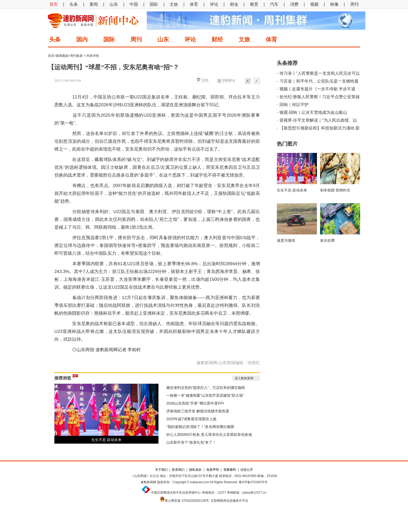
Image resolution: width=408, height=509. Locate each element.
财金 (234, 4)
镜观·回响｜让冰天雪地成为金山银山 (313, 112)
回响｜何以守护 (294, 104)
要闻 (94, 4)
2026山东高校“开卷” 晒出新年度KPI (195, 403)
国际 (154, 4)
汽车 (274, 4)
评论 (214, 4)
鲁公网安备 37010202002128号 (187, 500)
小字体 (248, 81)
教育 (254, 4)
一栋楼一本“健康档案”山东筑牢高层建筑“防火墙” (205, 395)
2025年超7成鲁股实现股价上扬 (191, 419)
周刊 (354, 4)
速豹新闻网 (148, 482)
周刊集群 (76, 56)
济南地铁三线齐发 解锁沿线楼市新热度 (197, 411)
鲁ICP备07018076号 (253, 482)
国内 (82, 39)
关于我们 (161, 469)
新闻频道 (62, 56)
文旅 (174, 4)
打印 (205, 80)
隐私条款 (195, 469)
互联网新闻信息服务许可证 (229, 500)
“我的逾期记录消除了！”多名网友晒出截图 (200, 427)
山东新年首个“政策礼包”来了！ (191, 442)
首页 (53, 4)
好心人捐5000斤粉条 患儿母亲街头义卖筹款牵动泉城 (209, 434)
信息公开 (246, 469)
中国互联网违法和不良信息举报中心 (176, 492)
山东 (114, 4)
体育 (194, 4)
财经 (217, 39)
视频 (314, 4)
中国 (134, 4)
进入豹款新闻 (244, 378)
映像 (334, 4)
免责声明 (212, 469)
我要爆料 (230, 469)
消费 (294, 4)
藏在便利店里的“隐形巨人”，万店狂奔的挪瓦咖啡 (205, 388)
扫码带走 (229, 80)
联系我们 (178, 469)
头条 (73, 4)
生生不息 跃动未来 (106, 440)
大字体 (257, 81)
